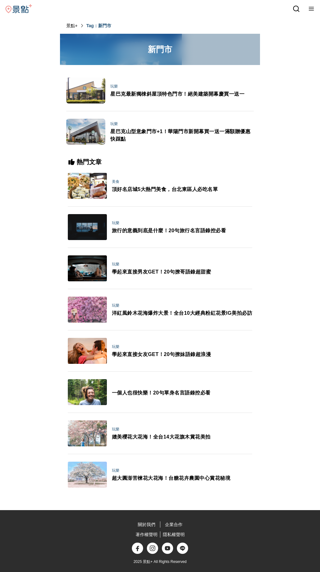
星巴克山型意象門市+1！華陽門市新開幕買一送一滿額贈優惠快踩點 (180, 135)
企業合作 (173, 524)
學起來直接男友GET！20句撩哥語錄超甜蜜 (161, 271)
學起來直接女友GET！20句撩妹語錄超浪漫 (161, 354)
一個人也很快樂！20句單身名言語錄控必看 (161, 392)
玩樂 (114, 86)
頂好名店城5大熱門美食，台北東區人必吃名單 (165, 189)
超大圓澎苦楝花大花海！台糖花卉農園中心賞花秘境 (171, 478)
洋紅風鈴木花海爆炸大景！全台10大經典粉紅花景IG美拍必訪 (182, 313)
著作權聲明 (147, 534)
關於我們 (146, 524)
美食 (115, 181)
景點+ (72, 25)
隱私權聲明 (174, 534)
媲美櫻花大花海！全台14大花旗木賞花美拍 (161, 436)
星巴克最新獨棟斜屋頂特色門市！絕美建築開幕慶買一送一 (177, 94)
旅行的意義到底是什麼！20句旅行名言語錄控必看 (169, 230)
